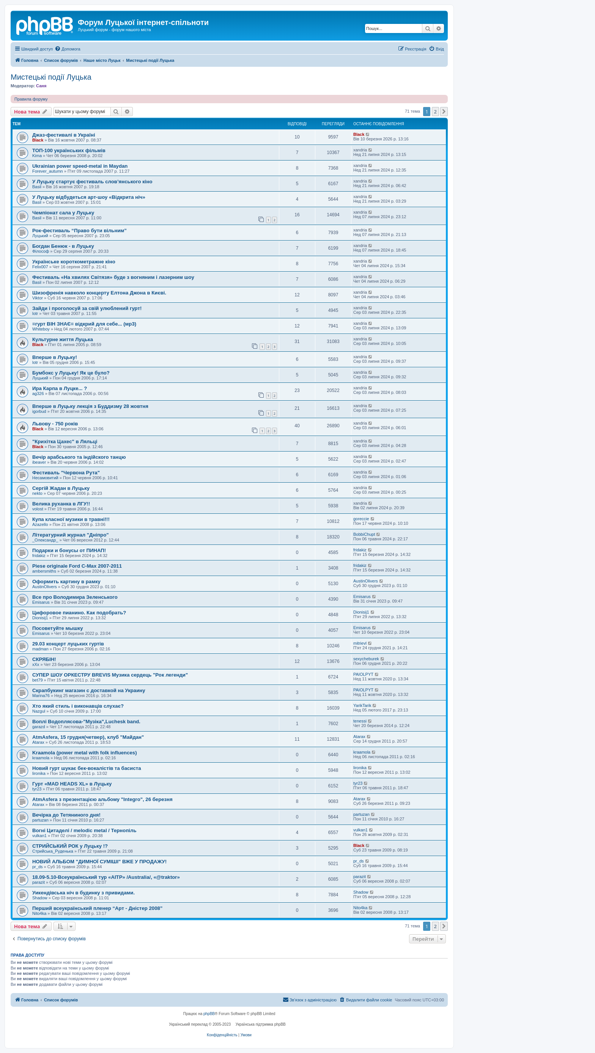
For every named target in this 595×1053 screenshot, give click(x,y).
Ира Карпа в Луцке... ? (59, 388)
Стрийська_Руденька (52, 851)
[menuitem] (67, 49)
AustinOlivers (44, 586)
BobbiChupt (364, 534)
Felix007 (40, 266)
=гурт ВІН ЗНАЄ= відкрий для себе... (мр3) (84, 324)
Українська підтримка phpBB (261, 1024)
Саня (41, 85)
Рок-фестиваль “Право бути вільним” (79, 230)
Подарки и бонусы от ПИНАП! (69, 550)
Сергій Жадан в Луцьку (61, 488)
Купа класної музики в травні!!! (71, 519)
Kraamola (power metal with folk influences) (84, 753)
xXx (35, 664)
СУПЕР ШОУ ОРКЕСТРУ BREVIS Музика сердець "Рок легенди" (110, 675)
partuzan (40, 820)
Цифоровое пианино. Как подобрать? (79, 612)
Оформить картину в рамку (66, 581)
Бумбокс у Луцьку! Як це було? (71, 373)
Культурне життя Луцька (62, 339)
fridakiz (39, 555)
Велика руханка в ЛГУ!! (61, 504)
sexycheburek (366, 658)
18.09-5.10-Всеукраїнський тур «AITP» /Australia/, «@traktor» (106, 877)
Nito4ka (39, 913)
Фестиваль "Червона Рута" (66, 472)
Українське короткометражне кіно (73, 261)
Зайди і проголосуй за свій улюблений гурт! (87, 308)
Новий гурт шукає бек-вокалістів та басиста (86, 768)
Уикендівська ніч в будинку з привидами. (83, 893)
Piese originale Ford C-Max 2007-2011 (77, 566)
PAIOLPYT (363, 674)
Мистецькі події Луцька (51, 77)
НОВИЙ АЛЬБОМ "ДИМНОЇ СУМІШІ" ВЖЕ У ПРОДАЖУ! (99, 861)
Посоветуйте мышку (57, 628)
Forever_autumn (47, 171)
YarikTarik (362, 705)
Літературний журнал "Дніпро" (70, 535)
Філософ (40, 251)
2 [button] (435, 111)
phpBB (209, 1014)
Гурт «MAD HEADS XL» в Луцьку (72, 784)
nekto (37, 493)
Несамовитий (45, 477)
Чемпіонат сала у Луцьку (63, 213)
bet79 (37, 680)
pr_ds (37, 866)
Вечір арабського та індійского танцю (79, 457)
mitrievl (360, 643)
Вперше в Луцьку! (54, 357)
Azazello (40, 524)
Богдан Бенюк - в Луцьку (63, 246)
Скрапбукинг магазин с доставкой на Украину (88, 690)
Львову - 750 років (55, 424)
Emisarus (41, 602)
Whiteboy (41, 329)
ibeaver (39, 462)
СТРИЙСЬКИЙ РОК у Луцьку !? (70, 846)
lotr (35, 313)
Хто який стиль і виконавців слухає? (78, 706)
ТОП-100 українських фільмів (68, 150)
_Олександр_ (45, 540)
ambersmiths (44, 571)
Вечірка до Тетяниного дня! (66, 815)
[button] (444, 111)
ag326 (38, 393)
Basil (36, 186)
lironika (39, 773)
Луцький (40, 235)
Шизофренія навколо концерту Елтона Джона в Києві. (99, 293)
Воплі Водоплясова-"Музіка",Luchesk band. (86, 721)
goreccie (361, 518)
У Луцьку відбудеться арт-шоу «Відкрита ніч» (88, 197)
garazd (38, 726)
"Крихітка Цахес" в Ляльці (64, 441)
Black (37, 140)
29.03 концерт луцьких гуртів (68, 644)
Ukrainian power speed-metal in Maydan (80, 166)
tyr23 (36, 789)
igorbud (39, 411)
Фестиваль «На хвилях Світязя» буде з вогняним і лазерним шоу (113, 277)
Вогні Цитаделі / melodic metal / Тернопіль (84, 830)
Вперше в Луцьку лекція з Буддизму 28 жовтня (90, 406)
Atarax (38, 742)
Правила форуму (30, 99)
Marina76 (41, 695)
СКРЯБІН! (44, 659)
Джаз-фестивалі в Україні (63, 135)
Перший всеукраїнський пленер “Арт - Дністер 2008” (97, 908)
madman (40, 649)
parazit (38, 882)
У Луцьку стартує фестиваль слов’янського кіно (92, 181)
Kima (37, 155)
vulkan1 (39, 835)
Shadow (39, 898)
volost (37, 509)
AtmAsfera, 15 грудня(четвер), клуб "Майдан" (88, 737)
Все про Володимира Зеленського (75, 597)
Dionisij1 (40, 617)
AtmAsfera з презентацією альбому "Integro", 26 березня (102, 799)
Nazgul (38, 711)
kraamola (40, 758)
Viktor (37, 298)
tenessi (360, 721)
